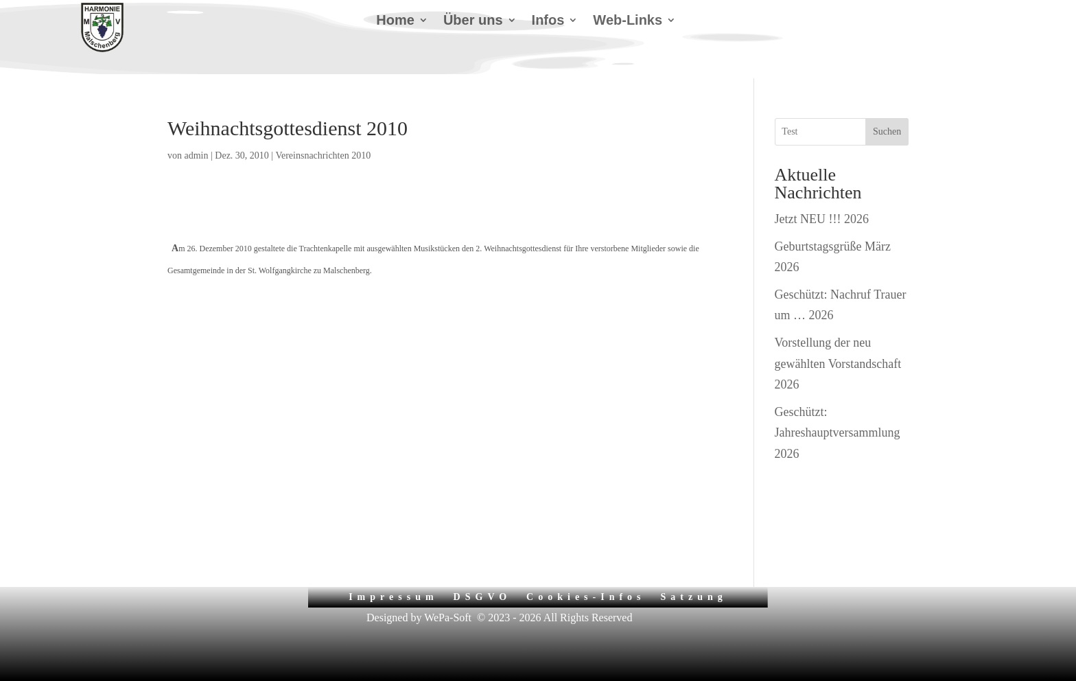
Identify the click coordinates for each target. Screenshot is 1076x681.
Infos (548, 21)
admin (197, 155)
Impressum (393, 597)
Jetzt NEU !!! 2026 (822, 219)
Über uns (473, 21)
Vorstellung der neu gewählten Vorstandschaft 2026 (838, 363)
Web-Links (627, 21)
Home (395, 21)
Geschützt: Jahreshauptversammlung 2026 (837, 433)
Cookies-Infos (585, 597)
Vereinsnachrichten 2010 (323, 155)
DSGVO (483, 597)
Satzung (694, 597)
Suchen (887, 131)
